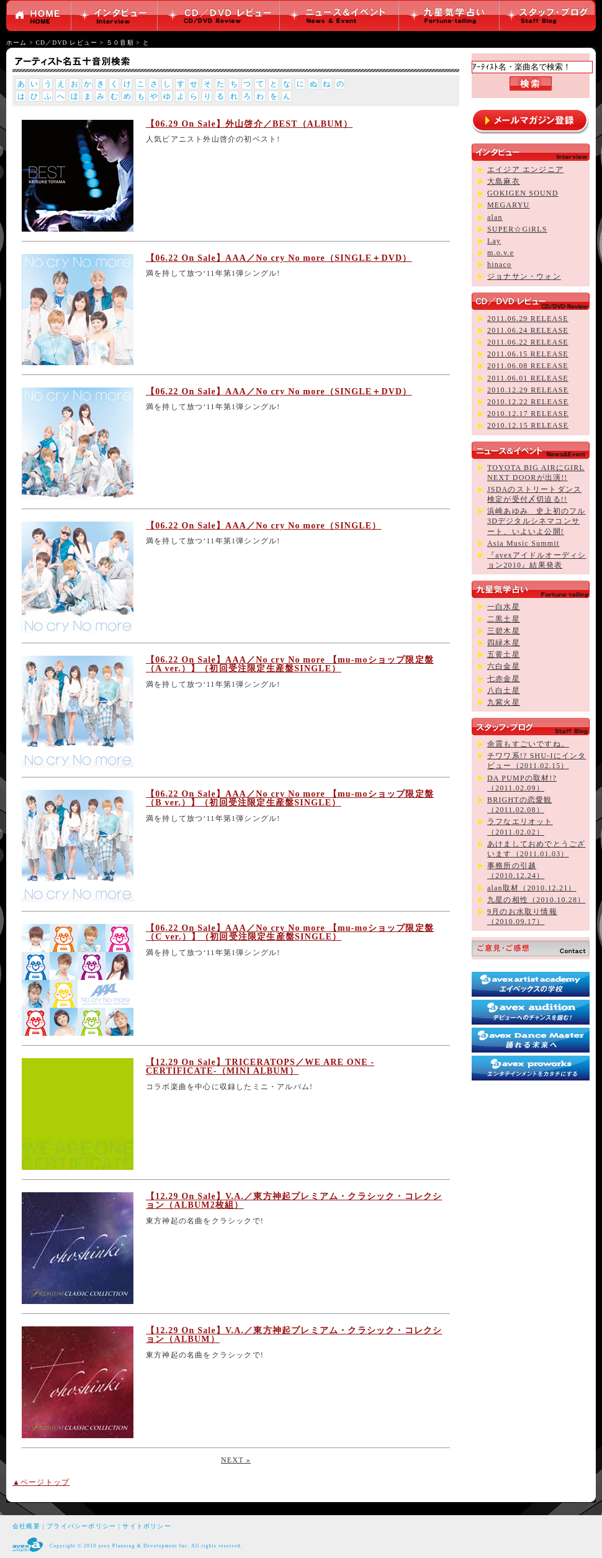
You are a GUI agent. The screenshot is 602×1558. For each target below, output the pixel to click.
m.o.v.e (500, 252)
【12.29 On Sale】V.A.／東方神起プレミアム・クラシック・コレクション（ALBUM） (294, 1335)
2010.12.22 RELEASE (527, 401)
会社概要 (26, 1526)
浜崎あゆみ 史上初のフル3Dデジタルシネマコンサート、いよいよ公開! (536, 521)
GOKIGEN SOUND (523, 193)
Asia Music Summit (523, 543)
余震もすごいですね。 (528, 744)
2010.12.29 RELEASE (527, 390)
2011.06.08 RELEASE (527, 365)
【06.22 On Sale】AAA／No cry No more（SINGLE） (264, 525)
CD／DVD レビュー (66, 42)
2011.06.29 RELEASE (527, 318)
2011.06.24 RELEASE (527, 330)
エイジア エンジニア (525, 169)
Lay (494, 241)
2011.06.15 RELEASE (527, 354)
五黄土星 (503, 654)
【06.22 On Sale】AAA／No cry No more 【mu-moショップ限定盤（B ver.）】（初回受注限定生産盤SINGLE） (290, 798)
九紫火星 (503, 702)
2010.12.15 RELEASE (527, 425)
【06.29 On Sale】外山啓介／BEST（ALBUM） (249, 124)
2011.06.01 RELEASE (527, 378)
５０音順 (120, 42)
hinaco (499, 264)
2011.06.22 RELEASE (527, 342)
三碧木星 (503, 631)
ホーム (16, 42)
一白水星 (503, 606)
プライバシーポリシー (81, 1526)
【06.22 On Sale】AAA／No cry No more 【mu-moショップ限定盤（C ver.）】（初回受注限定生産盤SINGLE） (290, 932)
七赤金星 (503, 678)
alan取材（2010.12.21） (532, 888)
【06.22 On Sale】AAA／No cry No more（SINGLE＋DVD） (279, 258)
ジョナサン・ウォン (524, 276)
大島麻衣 (503, 181)
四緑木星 (503, 642)
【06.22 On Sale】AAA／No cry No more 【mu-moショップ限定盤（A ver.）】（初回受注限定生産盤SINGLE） (290, 664)
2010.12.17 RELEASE (527, 413)
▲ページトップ (41, 1482)
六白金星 (503, 666)
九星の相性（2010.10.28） (536, 899)
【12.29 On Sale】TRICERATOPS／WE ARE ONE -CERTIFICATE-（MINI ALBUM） (260, 1067)
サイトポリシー (146, 1526)
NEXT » (236, 1460)
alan (495, 217)
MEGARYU (508, 205)
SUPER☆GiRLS (517, 229)
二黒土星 (503, 619)
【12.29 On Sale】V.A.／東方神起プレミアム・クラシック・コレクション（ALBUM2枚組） (294, 1201)
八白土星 (503, 690)
